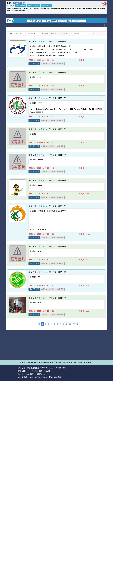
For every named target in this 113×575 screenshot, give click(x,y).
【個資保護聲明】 (55, 377)
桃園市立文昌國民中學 (33, 5)
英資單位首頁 (34, 64)
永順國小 (43, 72)
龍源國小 (43, 272)
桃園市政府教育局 (19, 3)
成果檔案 (63, 33)
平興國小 (43, 155)
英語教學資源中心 (46, 5)
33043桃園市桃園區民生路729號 (37, 374)
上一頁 (37, 324)
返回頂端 (103, 371)
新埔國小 (43, 41)
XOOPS (59, 368)
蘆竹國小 (43, 298)
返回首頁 (93, 371)
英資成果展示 (11, 5)
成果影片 (45, 33)
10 (70, 324)
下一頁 (75, 324)
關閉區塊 (104, 3)
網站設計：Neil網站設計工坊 (11, 372)
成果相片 (54, 33)
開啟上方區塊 (104, 25)
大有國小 (43, 129)
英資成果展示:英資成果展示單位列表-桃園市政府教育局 (56, 21)
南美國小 (43, 206)
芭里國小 (43, 180)
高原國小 (43, 246)
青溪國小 (43, 98)
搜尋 (93, 33)
